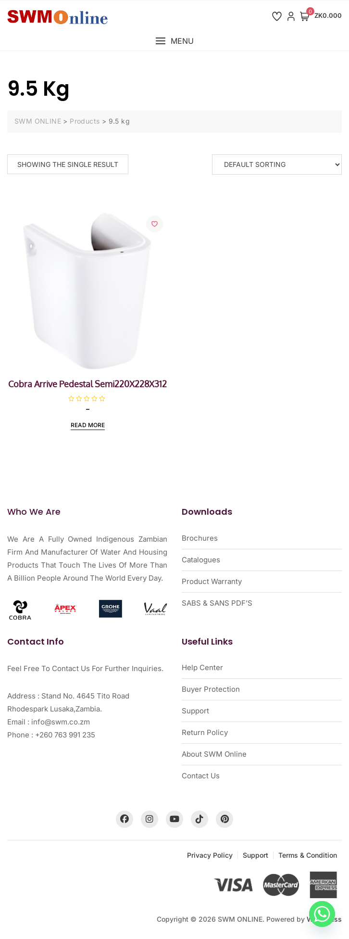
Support (195, 710)
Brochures (200, 538)
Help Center (202, 667)
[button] (174, 41)
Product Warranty (212, 581)
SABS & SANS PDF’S (217, 603)
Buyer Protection (211, 689)
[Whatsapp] (322, 914)
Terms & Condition (307, 855)
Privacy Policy (210, 855)
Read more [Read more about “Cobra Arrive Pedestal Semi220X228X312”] (88, 425)
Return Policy (205, 732)
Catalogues (201, 559)
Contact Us (201, 775)
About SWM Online (214, 754)
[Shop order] (277, 164)
